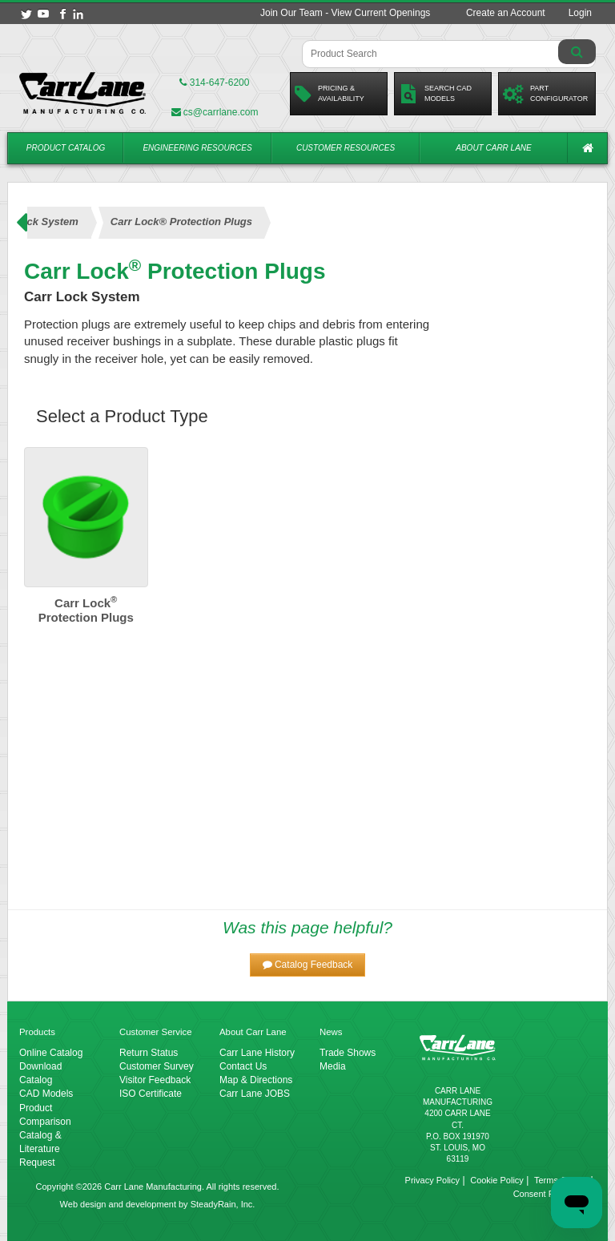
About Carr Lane (493, 147)
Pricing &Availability (329, 93)
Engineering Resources (197, 147)
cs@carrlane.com (215, 112)
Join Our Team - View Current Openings (345, 12)
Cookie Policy (497, 1180)
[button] (308, 965)
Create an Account (505, 12)
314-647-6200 (214, 82)
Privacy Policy (432, 1180)
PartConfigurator (545, 93)
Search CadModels (435, 93)
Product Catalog (66, 147)
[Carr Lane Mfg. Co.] (82, 93)
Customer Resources (345, 147)
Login (580, 12)
